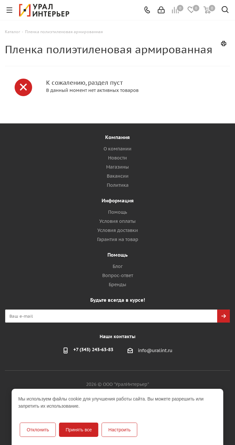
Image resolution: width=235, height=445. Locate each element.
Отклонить (38, 429)
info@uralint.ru (155, 350)
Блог (118, 266)
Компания (117, 137)
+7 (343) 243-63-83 (93, 349)
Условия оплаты (117, 221)
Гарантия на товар (117, 239)
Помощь (117, 212)
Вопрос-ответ (117, 275)
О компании (117, 149)
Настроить (119, 429)
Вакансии (118, 176)
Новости (117, 158)
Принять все (79, 429)
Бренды (117, 284)
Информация (118, 200)
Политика (118, 185)
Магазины (117, 167)
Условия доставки (117, 230)
